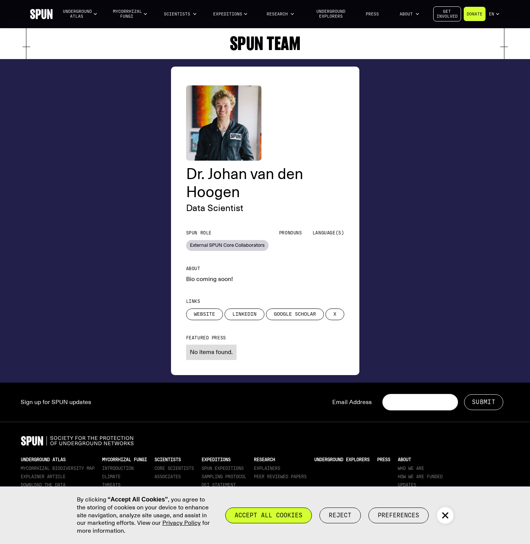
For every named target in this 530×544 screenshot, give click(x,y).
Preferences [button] (398, 515)
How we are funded (420, 476)
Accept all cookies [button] (268, 515)
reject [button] (340, 515)
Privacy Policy (181, 523)
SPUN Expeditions (223, 468)
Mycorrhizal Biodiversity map (58, 468)
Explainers (267, 468)
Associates (167, 476)
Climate (111, 476)
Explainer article (43, 476)
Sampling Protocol (224, 476)
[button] (80, 14)
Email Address (352, 402)
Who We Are (411, 468)
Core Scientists (174, 468)
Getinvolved (447, 14)
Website (204, 314)
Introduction (118, 468)
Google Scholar (295, 314)
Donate (475, 14)
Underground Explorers (330, 14)
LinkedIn (244, 314)
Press (372, 14)
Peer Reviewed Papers (280, 476)
